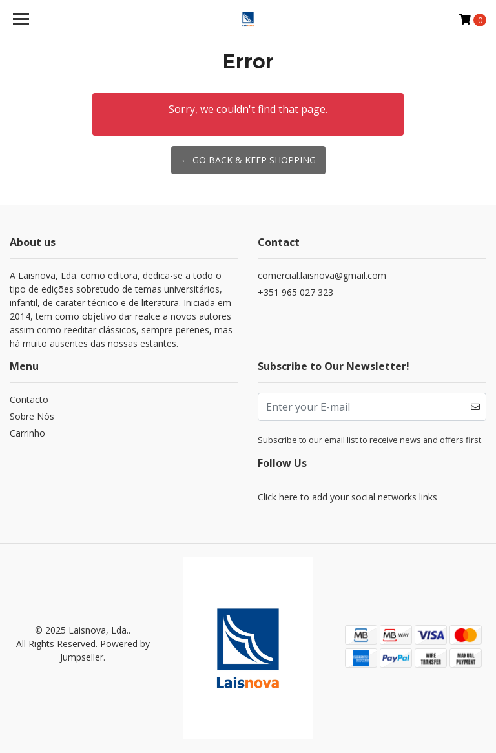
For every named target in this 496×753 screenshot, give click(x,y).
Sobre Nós (32, 416)
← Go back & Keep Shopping (248, 160)
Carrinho (27, 433)
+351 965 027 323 (295, 292)
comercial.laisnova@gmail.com (322, 275)
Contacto (29, 399)
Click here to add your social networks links (347, 497)
